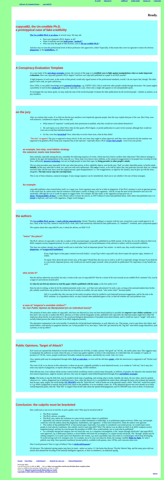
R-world (98, 1)
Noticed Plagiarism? (75, 461)
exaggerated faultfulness (53, 249)
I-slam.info (157, 1)
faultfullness (50, 50)
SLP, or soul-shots (80, 359)
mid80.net (124, 1)
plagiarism (34, 50)
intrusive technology (52, 161)
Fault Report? (41, 461)
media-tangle (135, 1)
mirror (155, 473)
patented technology (72, 86)
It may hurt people (114, 141)
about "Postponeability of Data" (43, 196)
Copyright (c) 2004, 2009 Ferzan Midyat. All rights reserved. (37, 472)
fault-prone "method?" (73, 41)
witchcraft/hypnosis (82, 444)
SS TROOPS (70, 382)
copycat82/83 (47, 4)
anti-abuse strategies (55, 73)
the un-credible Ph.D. (89, 44)
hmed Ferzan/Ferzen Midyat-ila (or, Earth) (41, 470)
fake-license (68, 44)
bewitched (62, 134)
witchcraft (56, 88)
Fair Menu (28, 461)
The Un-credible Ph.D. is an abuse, (44, 35)
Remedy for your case (57, 461)
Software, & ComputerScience (29, 4)
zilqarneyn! (108, 1)
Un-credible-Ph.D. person (43, 221)
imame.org (146, 1)
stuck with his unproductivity (69, 221)
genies (111, 359)
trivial (32, 198)
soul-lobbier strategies (128, 374)
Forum (20, 461)
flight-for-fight (135, 438)
